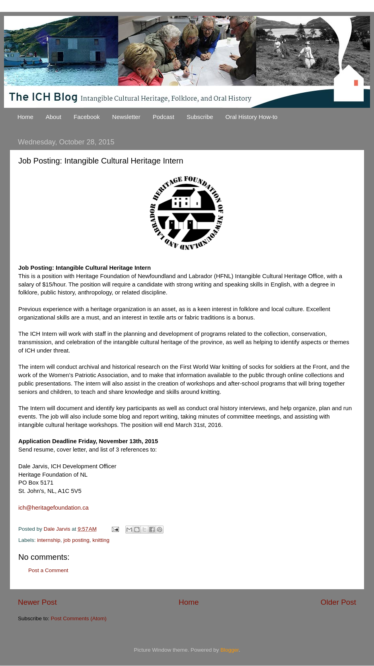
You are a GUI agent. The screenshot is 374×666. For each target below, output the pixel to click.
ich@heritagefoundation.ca (53, 507)
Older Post (338, 602)
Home (25, 116)
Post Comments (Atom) (79, 618)
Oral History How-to (252, 116)
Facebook (87, 116)
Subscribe (200, 116)
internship (48, 540)
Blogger (229, 650)
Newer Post (37, 602)
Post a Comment (48, 570)
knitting (100, 540)
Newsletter (126, 116)
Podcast (163, 116)
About (53, 116)
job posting (76, 540)
